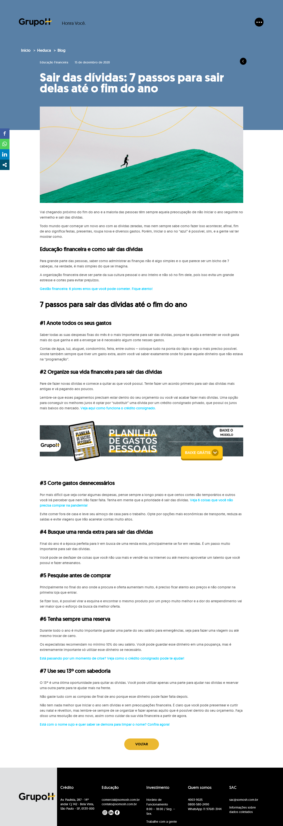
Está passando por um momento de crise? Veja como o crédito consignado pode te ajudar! (112, 658)
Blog (61, 50)
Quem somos (200, 787)
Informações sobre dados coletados (242, 809)
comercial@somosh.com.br (121, 800)
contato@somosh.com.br (119, 804)
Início (26, 50)
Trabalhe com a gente (161, 822)
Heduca (44, 50)
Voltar (141, 744)
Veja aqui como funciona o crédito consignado (117, 408)
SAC (233, 787)
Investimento (157, 787)
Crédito (67, 787)
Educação (110, 787)
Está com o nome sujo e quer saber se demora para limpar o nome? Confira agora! (105, 724)
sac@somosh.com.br (243, 800)
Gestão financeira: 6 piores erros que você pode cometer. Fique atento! (96, 288)
